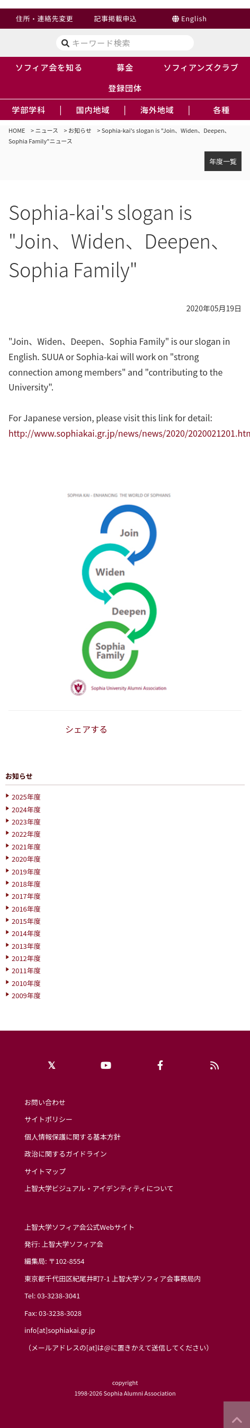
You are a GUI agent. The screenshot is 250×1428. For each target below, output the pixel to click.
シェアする (86, 728)
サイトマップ (45, 1171)
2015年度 (26, 921)
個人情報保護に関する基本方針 (72, 1137)
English (194, 18)
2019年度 (26, 871)
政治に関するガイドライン (65, 1154)
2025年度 (26, 797)
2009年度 (26, 995)
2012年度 (26, 958)
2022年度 (26, 834)
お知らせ (80, 130)
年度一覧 (223, 161)
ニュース (46, 130)
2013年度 (26, 946)
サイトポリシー (48, 1119)
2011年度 (26, 970)
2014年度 (26, 933)
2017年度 (26, 896)
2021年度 (26, 847)
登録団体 (125, 88)
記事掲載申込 (115, 18)
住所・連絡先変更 (44, 18)
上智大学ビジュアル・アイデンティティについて (99, 1188)
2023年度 (26, 822)
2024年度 (26, 809)
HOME (16, 130)
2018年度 (26, 884)
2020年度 (26, 859)
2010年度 (26, 983)
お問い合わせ (45, 1102)
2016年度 (26, 909)
